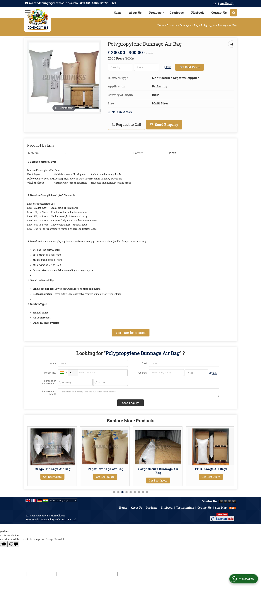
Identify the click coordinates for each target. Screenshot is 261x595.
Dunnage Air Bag (189, 25)
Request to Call (126, 124)
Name (53, 363)
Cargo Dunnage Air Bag (105, 469)
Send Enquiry (164, 124)
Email (144, 363)
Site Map (221, 507)
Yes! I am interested (130, 332)
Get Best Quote (52, 480)
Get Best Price (189, 67)
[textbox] (146, 67)
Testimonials (185, 507)
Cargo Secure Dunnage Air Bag (211, 471)
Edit (167, 67)
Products (156, 12)
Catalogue (177, 12)
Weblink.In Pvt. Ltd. (66, 519)
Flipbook (197, 12)
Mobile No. (50, 372)
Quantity (142, 372)
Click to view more (120, 112)
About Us (135, 12)
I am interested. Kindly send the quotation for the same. (138, 392)
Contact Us (219, 12)
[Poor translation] (13, 544)
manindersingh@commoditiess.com (53, 3)
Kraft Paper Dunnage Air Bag (52, 471)
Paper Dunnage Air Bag (158, 469)
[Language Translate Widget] (63, 500)
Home (117, 12)
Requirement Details (49, 392)
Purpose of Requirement (49, 382)
